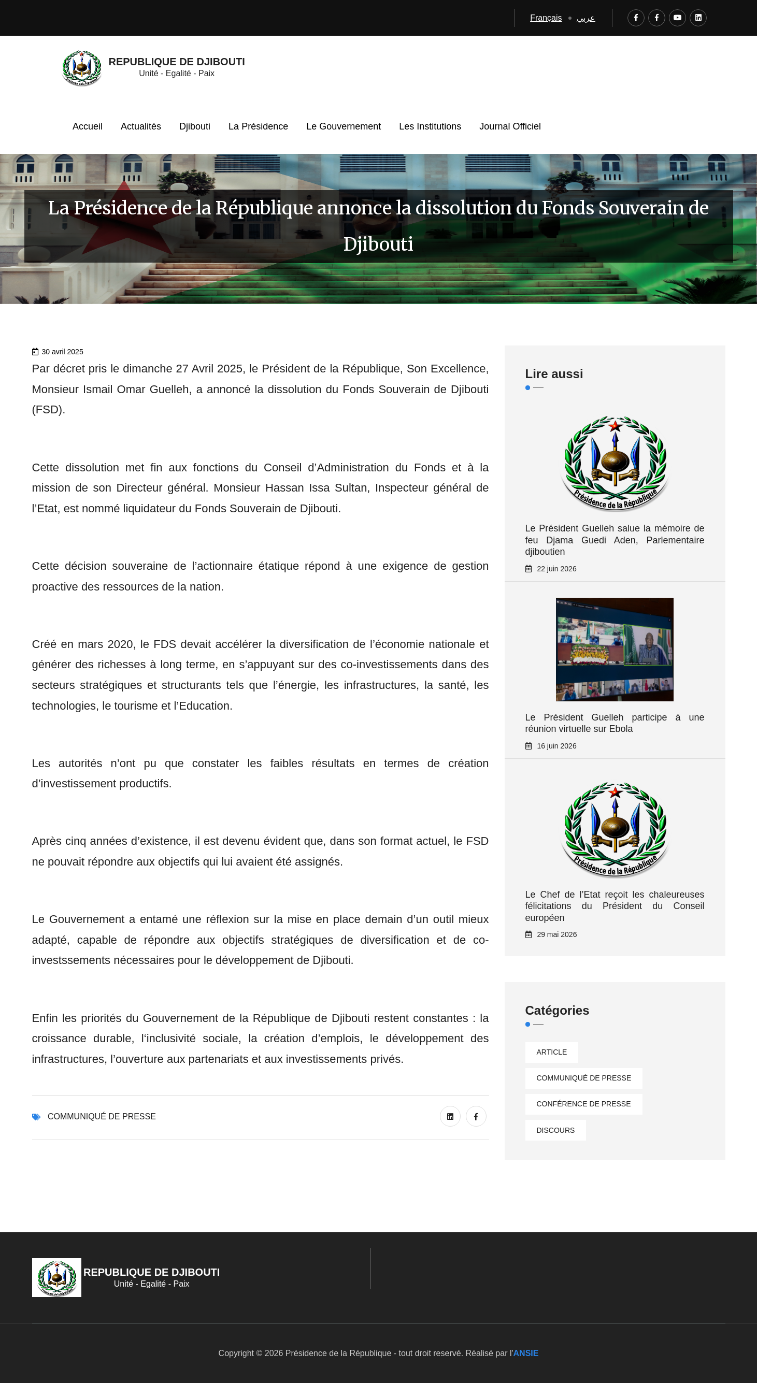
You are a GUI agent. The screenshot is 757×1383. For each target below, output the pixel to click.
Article (552, 1052)
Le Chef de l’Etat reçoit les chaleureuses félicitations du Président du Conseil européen (615, 906)
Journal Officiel (510, 126)
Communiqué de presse (102, 1116)
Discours (556, 1130)
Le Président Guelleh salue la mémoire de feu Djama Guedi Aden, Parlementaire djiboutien (615, 540)
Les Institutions (430, 126)
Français (546, 17)
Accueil (88, 126)
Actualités (141, 126)
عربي (586, 17)
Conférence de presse (584, 1104)
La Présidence (258, 126)
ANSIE (526, 1353)
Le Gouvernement (343, 126)
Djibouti (194, 126)
